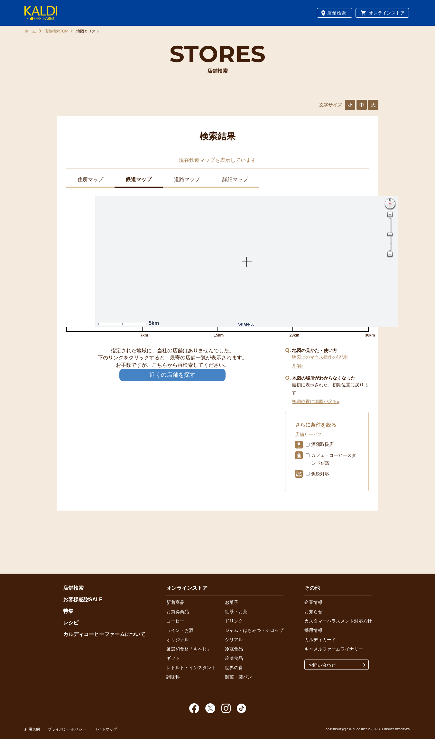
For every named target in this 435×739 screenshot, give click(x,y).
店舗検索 (336, 12)
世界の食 (234, 667)
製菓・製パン (238, 676)
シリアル (234, 639)
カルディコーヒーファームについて (104, 634)
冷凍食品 (234, 658)
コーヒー (175, 621)
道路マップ (187, 179)
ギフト (173, 658)
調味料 (173, 676)
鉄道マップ (139, 179)
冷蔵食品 (234, 648)
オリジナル (177, 639)
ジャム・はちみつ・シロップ (254, 630)
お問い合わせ (322, 665)
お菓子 (231, 602)
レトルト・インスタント (191, 667)
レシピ (71, 622)
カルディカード (320, 639)
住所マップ (90, 179)
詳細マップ (235, 179)
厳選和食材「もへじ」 (188, 648)
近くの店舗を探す (172, 375)
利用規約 (32, 729)
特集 (68, 611)
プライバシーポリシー (67, 729)
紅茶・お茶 (236, 611)
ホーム (30, 31)
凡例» (297, 366)
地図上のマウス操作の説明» (320, 357)
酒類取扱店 (322, 444)
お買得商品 (177, 611)
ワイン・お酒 (179, 630)
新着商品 (175, 602)
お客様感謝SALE (83, 599)
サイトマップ (105, 729)
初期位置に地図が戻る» (315, 401)
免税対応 (320, 473)
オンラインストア (387, 12)
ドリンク (234, 621)
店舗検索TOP (56, 31)
